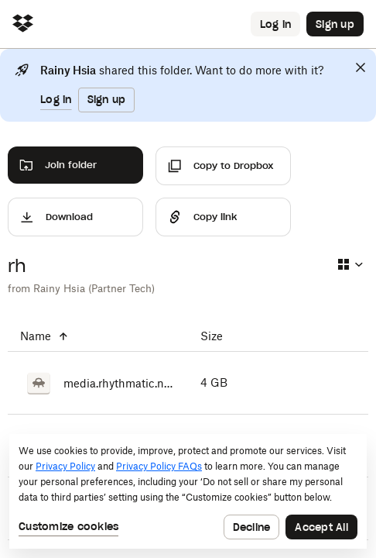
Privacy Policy (65, 466)
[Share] (223, 217)
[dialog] (188, 491)
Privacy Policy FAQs (159, 466)
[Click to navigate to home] (22, 24)
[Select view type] (349, 264)
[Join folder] (75, 165)
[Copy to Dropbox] (223, 165)
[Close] (360, 67)
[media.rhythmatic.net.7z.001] (98, 382)
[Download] (75, 217)
